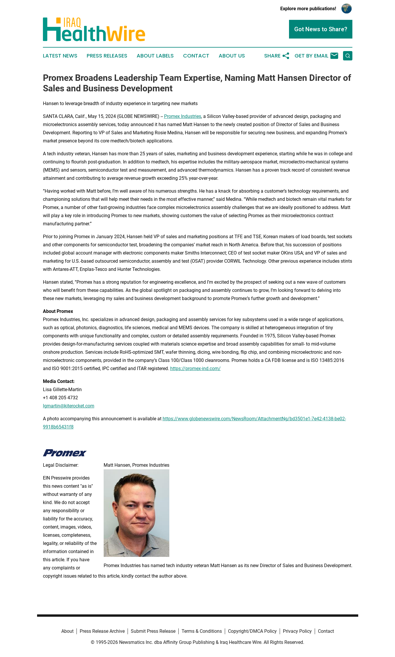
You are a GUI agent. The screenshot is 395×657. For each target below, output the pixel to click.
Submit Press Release (153, 631)
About (67, 631)
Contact (196, 56)
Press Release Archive (102, 631)
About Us (232, 56)
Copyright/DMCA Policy (252, 631)
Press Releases (107, 56)
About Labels (155, 56)
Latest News (60, 56)
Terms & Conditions (202, 631)
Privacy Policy (297, 631)
